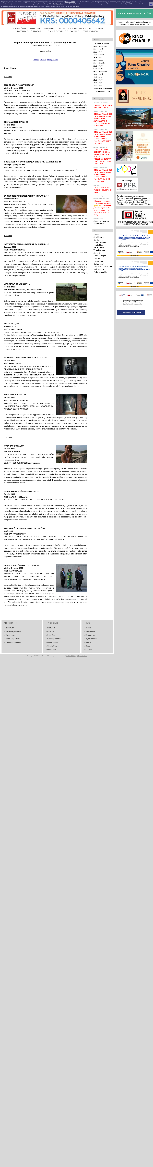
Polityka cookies (100, 272)
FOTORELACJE (23, 31)
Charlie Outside (53, 646)
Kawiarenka (98, 240)
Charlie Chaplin (99, 256)
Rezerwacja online (101, 43)
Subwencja (127, 181)
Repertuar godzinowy (102, 88)
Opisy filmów (52, 59)
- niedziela (98, 63)
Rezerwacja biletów (13, 631)
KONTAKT (100, 28)
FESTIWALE (79, 28)
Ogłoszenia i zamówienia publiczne (102, 265)
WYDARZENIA (65, 28)
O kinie (96, 234)
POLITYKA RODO (90, 31)
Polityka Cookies (82, 656)
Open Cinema (52, 642)
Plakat (43, 59)
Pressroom (98, 261)
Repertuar (10, 628)
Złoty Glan (97, 253)
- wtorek (98, 49)
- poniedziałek (100, 46)
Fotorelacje (51, 650)
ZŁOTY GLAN (38, 31)
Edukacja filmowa (54, 639)
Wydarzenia (10, 635)
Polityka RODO (71, 656)
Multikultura (98, 269)
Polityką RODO (70, 2)
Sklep (88, 646)
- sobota (98, 60)
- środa (97, 52)
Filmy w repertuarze (101, 91)
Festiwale (51, 628)
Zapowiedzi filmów (13, 642)
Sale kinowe (98, 237)
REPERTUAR (35, 28)
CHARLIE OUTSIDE (56, 31)
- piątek (98, 57)
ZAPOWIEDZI (49, 28)
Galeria (88, 642)
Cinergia (50, 631)
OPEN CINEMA (73, 31)
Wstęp (36, 59)
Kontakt (97, 258)
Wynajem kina (99, 250)
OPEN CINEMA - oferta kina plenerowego (100, 245)
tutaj (74, 6)
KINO (89, 28)
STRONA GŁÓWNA (18, 28)
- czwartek (98, 54)
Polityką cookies (58, 4)
